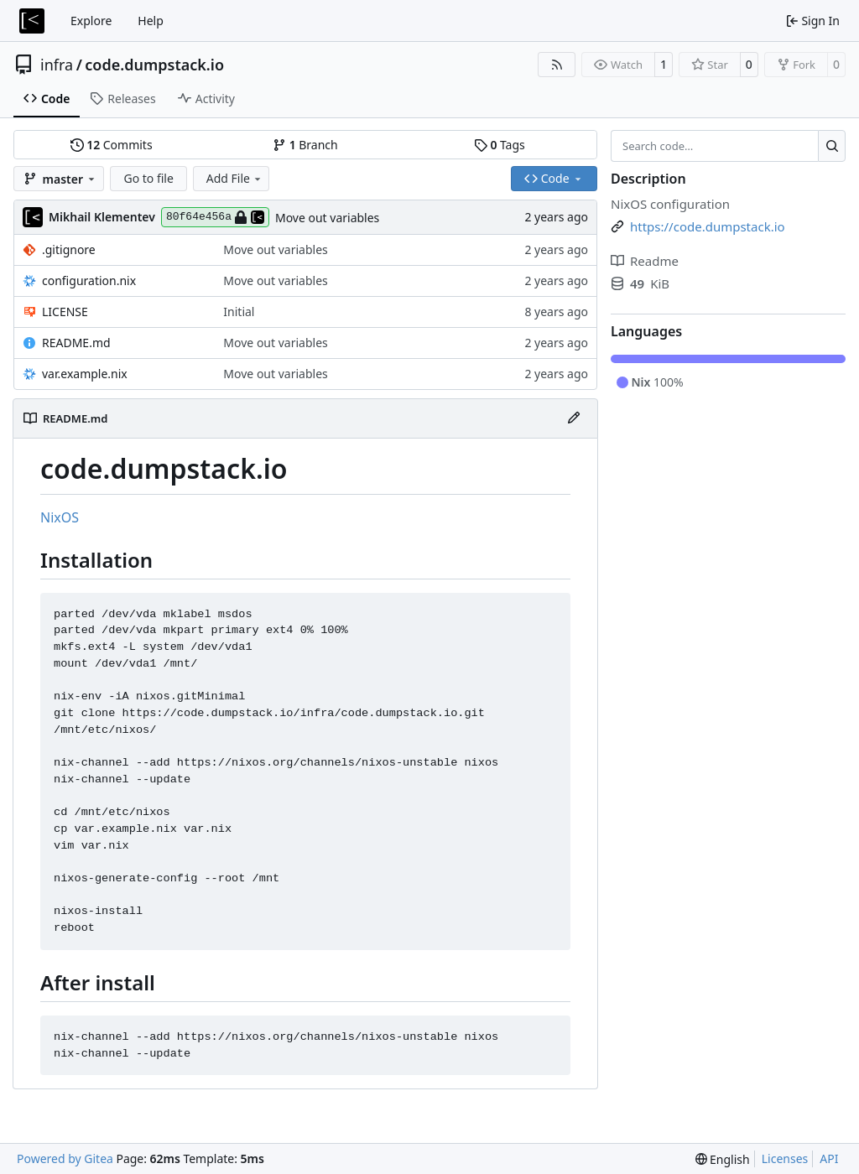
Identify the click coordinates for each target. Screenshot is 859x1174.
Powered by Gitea (65, 1158)
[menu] (722, 1159)
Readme (645, 260)
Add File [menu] (234, 178)
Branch (305, 145)
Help (151, 21)
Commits (111, 145)
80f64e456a (215, 217)
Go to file (148, 178)
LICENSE (65, 311)
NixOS (59, 517)
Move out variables (327, 218)
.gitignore (69, 249)
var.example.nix (85, 374)
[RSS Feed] (557, 64)
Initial (238, 311)
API (829, 1158)
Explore (91, 21)
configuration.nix (89, 280)
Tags (499, 145)
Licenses (785, 1158)
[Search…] (832, 146)
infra (56, 64)
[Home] (31, 21)
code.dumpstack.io (154, 64)
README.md (76, 343)
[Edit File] (573, 418)
